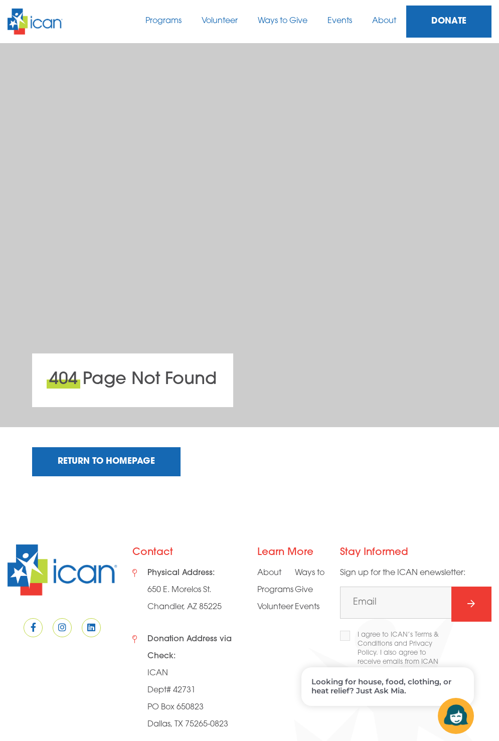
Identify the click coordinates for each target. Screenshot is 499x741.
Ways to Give (282, 21)
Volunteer (220, 21)
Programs (163, 21)
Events (339, 21)
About (384, 21)
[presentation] (416, 716)
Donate (448, 21)
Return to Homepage (106, 461)
